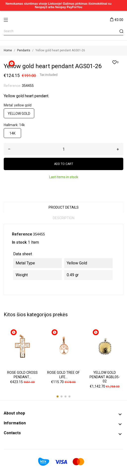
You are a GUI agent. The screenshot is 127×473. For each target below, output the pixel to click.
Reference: (12, 86)
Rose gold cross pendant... (22, 375)
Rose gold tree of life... (63, 375)
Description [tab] (63, 218)
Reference (22, 234)
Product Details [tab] (64, 207)
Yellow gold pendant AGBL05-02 (105, 377)
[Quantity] (63, 149)
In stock (19, 242)
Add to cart (63, 164)
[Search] (63, 31)
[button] (58, 396)
